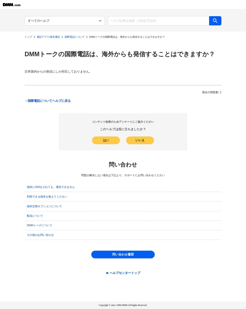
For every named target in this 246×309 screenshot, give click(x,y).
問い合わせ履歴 (123, 254)
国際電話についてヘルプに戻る (48, 100)
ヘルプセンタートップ (125, 273)
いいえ (140, 140)
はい (106, 140)
